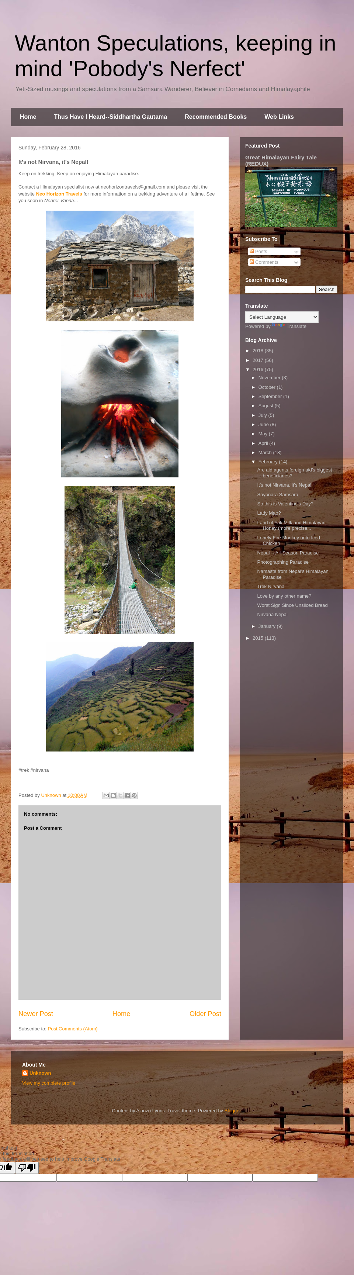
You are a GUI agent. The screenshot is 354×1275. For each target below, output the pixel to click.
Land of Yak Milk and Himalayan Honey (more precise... (291, 525)
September (270, 396)
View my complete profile (48, 1083)
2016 (259, 369)
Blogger (233, 1110)
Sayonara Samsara (277, 494)
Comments (264, 262)
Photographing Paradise (283, 562)
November (270, 377)
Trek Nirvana (270, 586)
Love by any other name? (284, 596)
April (264, 443)
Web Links (279, 117)
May (263, 433)
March (265, 452)
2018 (259, 350)
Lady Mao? (269, 513)
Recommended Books (216, 117)
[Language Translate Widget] (282, 317)
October (267, 387)
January (267, 626)
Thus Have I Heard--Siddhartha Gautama (110, 117)
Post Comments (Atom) (73, 1029)
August (266, 405)
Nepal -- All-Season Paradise (288, 553)
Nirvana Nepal (272, 614)
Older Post (205, 1013)
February (268, 461)
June (264, 424)
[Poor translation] (27, 1168)
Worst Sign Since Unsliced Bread (292, 605)
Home (28, 117)
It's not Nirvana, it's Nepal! (284, 485)
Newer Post (35, 1013)
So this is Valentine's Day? (285, 504)
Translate (289, 326)
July (263, 415)
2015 (259, 638)
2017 (259, 360)
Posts (258, 251)
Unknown (40, 1073)
